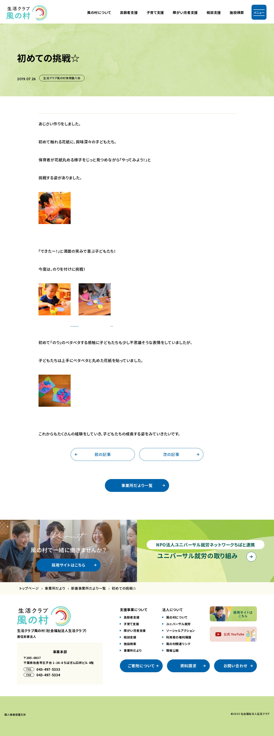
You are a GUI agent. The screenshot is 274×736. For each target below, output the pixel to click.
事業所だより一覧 (137, 485)
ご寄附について (141, 665)
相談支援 (214, 12)
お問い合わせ (235, 665)
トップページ (29, 588)
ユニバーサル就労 (178, 624)
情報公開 (172, 650)
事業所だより (55, 588)
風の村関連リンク (178, 644)
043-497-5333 (48, 669)
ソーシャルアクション (180, 630)
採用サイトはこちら (69, 565)
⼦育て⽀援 (155, 12)
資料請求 (188, 665)
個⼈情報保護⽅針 (15, 714)
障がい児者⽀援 (185, 12)
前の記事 (103, 454)
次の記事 (171, 454)
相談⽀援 (130, 637)
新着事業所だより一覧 (88, 588)
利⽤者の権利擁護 (178, 637)
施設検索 (237, 12)
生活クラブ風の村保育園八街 (61, 78)
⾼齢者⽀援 (129, 12)
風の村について (99, 12)
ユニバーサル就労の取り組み (197, 555)
